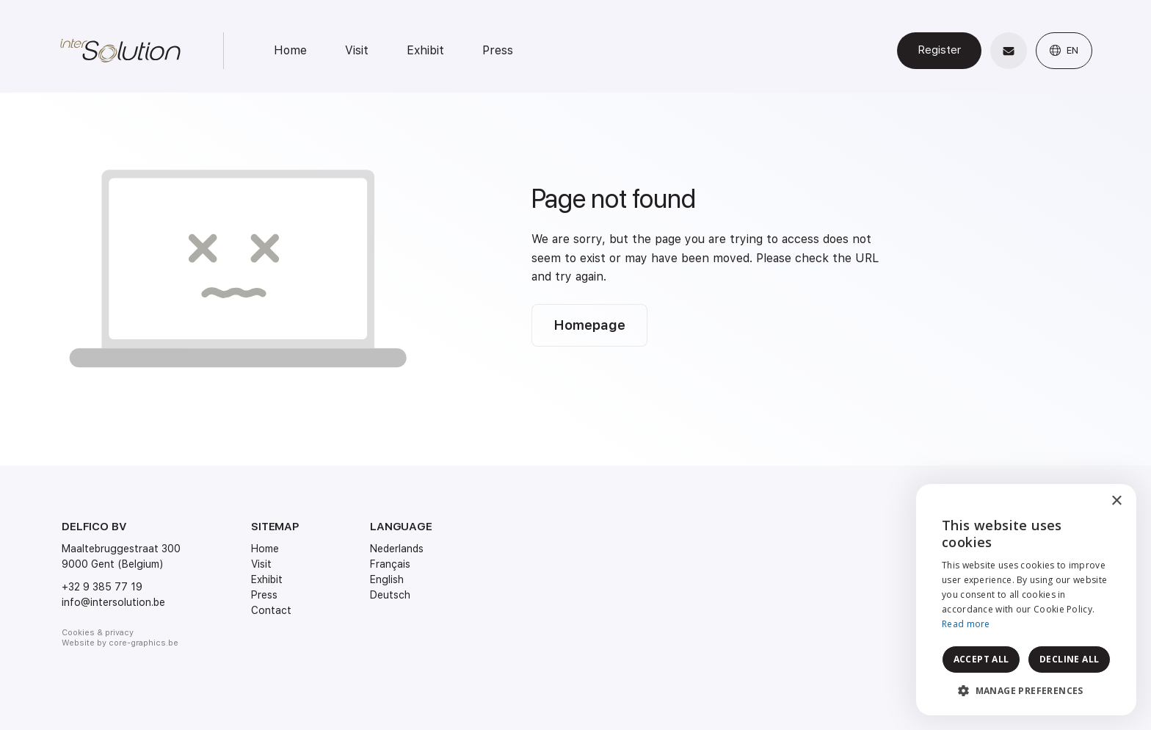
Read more (966, 624)
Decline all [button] (1069, 659)
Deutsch (390, 595)
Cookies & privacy (98, 632)
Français (390, 564)
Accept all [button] (981, 659)
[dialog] (1026, 599)
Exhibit (425, 50)
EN (1064, 50)
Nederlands (397, 548)
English (387, 579)
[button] (1026, 691)
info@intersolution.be (113, 602)
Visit (356, 50)
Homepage (589, 325)
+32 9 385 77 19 (102, 587)
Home (290, 50)
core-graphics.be (143, 643)
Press (497, 50)
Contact (271, 610)
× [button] (1116, 501)
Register (939, 50)
